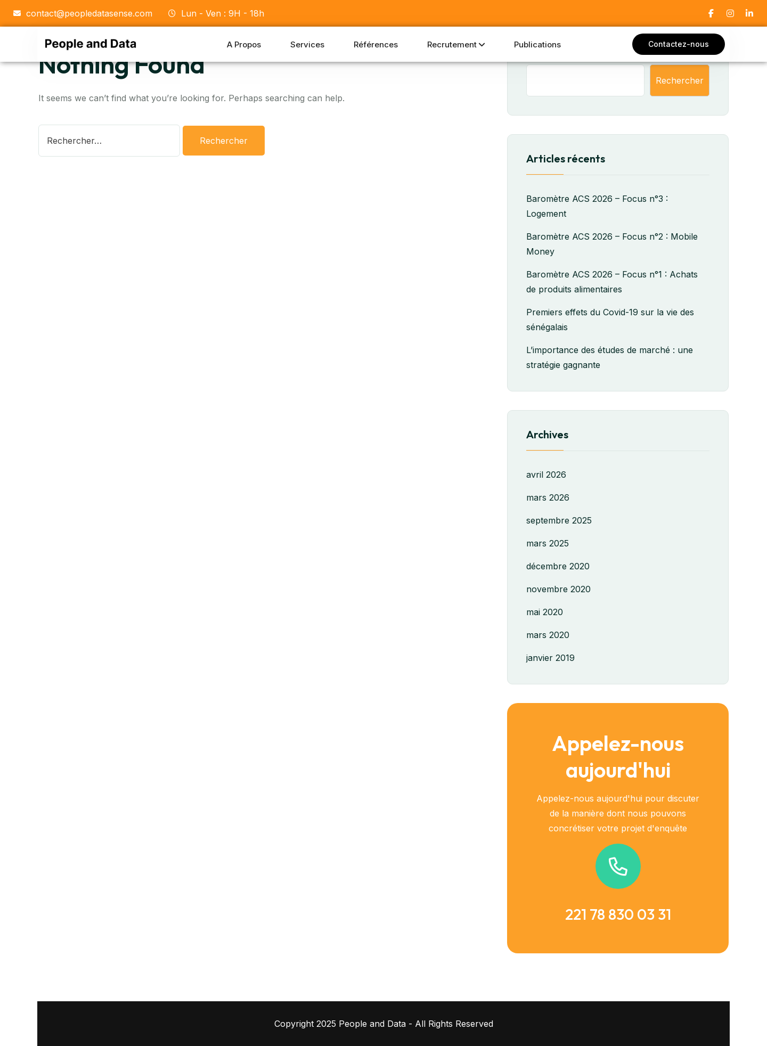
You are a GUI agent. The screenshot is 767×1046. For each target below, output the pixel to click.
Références (376, 44)
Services (307, 44)
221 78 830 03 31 (618, 914)
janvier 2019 (550, 657)
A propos (244, 44)
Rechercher (680, 80)
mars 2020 (547, 635)
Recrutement (452, 44)
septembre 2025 (559, 520)
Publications (537, 44)
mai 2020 (544, 612)
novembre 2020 (558, 589)
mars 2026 (547, 497)
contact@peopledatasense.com (82, 13)
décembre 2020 (558, 566)
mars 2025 (547, 543)
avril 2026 (546, 474)
